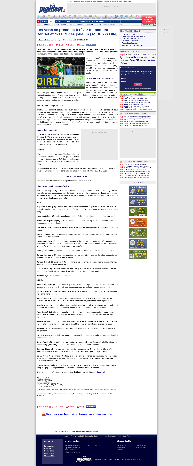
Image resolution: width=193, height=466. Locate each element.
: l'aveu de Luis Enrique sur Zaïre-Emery (135, 116)
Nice (122, 60)
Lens (144, 55)
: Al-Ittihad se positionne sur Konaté (136, 109)
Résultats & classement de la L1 (133, 36)
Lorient (154, 55)
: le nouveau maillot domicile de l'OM (135, 168)
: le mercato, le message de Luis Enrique (135, 118)
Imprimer (70, 45)
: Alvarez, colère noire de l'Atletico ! (134, 177)
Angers (122, 55)
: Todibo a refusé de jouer (133, 170)
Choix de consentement (73, 452)
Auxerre (128, 55)
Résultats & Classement (59, 24)
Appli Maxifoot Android (72, 445)
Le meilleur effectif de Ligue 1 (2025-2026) (118, 1)
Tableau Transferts (102, 24)
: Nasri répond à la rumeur (134, 166)
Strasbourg (151, 60)
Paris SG (134, 60)
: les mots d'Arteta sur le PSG (133, 125)
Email (59, 45)
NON (124, 82)
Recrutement (49, 451)
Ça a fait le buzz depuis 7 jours (136, 162)
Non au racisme (141, 448)
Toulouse (124, 63)
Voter (138, 84)
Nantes (153, 57)
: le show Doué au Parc (131, 104)
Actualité (47, 24)
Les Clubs (121, 24)
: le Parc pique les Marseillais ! (133, 108)
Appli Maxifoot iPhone (72, 448)
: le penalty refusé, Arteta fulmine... (135, 123)
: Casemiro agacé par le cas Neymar (135, 175)
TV (118, 21)
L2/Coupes (60, 21)
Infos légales (49, 453)
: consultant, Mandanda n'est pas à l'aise (135, 171)
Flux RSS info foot (94, 445)
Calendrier (80, 24)
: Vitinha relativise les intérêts (132, 120)
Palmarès (112, 24)
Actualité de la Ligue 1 (130, 34)
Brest (133, 55)
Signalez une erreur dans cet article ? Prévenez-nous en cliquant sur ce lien (79, 414)
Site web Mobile (70, 450)
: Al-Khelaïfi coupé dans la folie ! (134, 98)
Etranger (68, 21)
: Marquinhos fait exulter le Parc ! (134, 100)
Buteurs (72, 24)
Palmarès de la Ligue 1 (130, 43)
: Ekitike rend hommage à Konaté (135, 102)
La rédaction (49, 446)
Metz (138, 58)
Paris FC (127, 60)
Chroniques (111, 21)
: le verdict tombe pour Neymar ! (133, 164)
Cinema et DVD (141, 445)
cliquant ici (100, 372)
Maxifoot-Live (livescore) (121, 448)
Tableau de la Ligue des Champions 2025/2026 (88, 1)
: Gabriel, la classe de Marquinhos (134, 121)
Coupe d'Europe (79, 21)
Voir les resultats (129, 88)
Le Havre (138, 55)
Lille (148, 54)
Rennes (143, 60)
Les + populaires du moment (135, 113)
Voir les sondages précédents (143, 88)
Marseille (131, 57)
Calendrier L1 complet (130, 41)
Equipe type (90, 24)
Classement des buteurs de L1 (133, 38)
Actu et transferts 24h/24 (133, 94)
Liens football (49, 456)
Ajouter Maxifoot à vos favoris (131, 459)
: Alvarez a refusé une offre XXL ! (134, 173)
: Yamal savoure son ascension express (137, 97)
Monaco (145, 57)
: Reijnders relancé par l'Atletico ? (135, 106)
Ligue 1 (51, 21)
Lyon (122, 57)
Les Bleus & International (95, 21)
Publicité (47, 448)
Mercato (44, 21)
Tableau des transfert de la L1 (132, 45)
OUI (124, 79)
